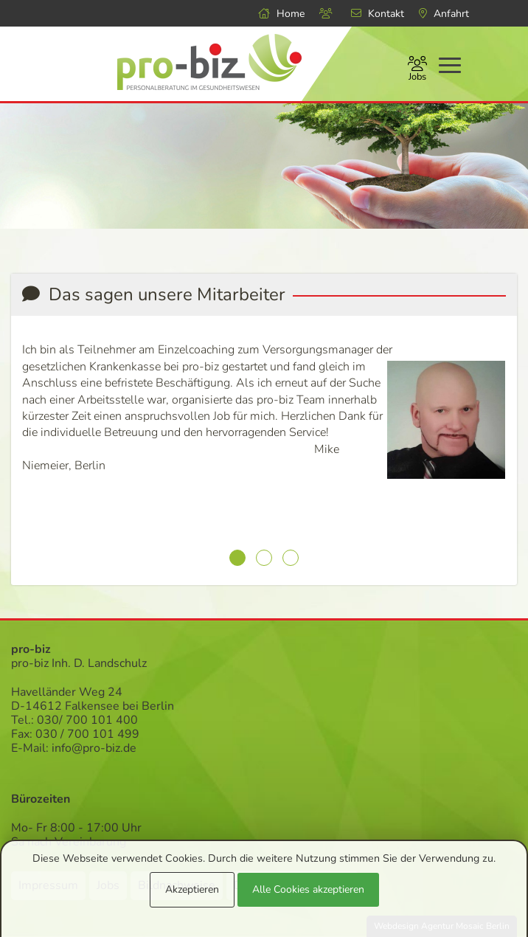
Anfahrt (444, 14)
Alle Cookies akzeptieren (308, 889)
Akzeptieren (192, 889)
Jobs (417, 70)
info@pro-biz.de (94, 748)
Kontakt (377, 14)
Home (281, 14)
